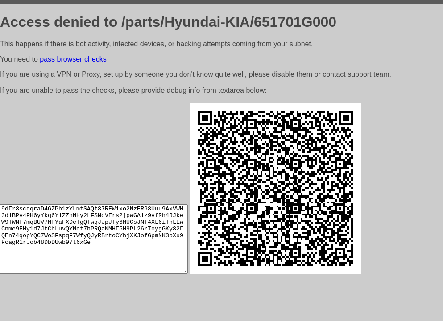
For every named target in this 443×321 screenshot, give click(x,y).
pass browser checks (73, 59)
